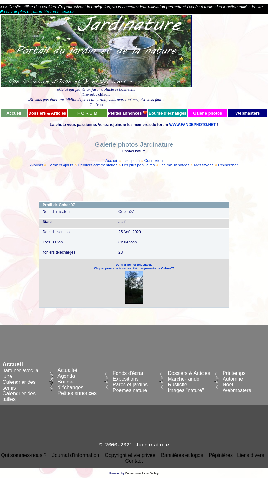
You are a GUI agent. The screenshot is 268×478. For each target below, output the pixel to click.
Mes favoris (203, 165)
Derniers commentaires (97, 165)
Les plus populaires (138, 165)
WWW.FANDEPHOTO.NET (192, 125)
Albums (36, 165)
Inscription (131, 160)
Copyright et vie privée (130, 455)
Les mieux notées (174, 165)
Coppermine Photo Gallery (142, 473)
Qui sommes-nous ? (23, 455)
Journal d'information (75, 455)
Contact (134, 461)
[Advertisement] (230, 61)
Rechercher (228, 165)
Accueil (111, 160)
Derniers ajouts (60, 165)
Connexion (153, 160)
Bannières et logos (182, 455)
